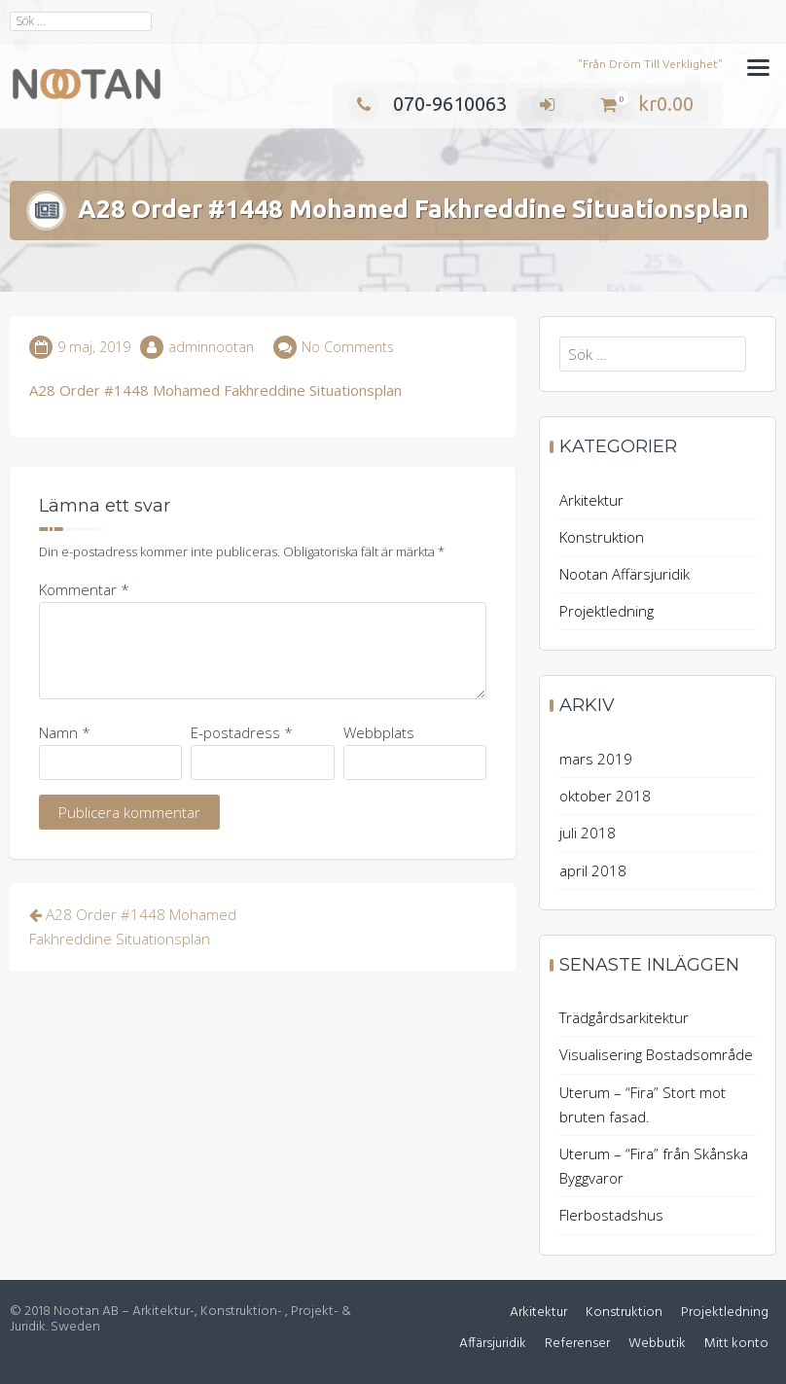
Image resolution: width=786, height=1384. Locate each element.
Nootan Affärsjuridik (624, 574)
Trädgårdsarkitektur (624, 1017)
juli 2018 (587, 832)
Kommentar (84, 589)
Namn (64, 732)
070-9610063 (427, 103)
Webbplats (378, 732)
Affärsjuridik (492, 1343)
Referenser (577, 1343)
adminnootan (211, 346)
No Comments (348, 346)
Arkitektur (591, 500)
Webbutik (657, 1343)
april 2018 (592, 870)
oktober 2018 (605, 795)
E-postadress (242, 732)
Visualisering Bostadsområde (656, 1054)
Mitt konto (736, 1343)
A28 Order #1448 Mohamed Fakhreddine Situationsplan (215, 390)
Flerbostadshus (611, 1214)
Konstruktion (601, 537)
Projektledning (606, 611)
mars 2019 (595, 758)
